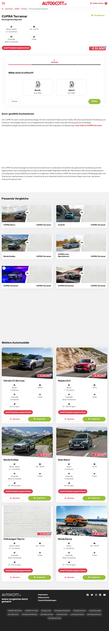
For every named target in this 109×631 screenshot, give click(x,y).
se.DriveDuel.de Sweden (77, 614)
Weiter (94, 101)
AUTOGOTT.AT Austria (31, 610)
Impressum (43, 594)
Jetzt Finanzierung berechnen (16, 48)
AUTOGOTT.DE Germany (15, 610)
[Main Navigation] (3, 3)
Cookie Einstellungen (47, 600)
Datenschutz (43, 597)
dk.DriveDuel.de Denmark (94, 614)
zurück (14, 101)
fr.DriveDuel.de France (79, 610)
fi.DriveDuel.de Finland (54, 618)
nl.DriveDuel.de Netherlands (29, 614)
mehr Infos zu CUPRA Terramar (88, 125)
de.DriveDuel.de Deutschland (62, 610)
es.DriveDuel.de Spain (95, 610)
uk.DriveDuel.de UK (13, 614)
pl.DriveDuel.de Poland (47, 614)
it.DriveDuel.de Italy (61, 614)
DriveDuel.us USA (46, 610)
